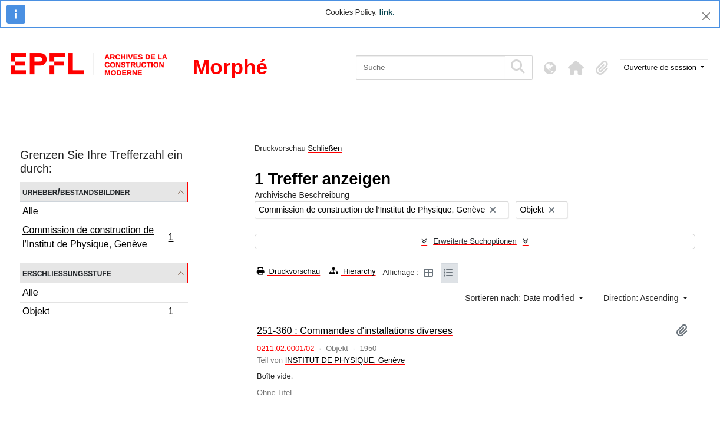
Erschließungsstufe (66, 273)
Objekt (98, 312)
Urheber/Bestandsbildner (76, 191)
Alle (30, 211)
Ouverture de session (661, 67)
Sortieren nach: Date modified (520, 298)
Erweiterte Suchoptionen (475, 241)
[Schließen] (706, 16)
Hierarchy (352, 271)
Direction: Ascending (642, 298)
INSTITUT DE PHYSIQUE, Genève (345, 360)
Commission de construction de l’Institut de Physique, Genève (98, 237)
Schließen (325, 148)
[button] (576, 68)
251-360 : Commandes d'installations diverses (355, 330)
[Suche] (430, 67)
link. (387, 12)
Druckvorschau (288, 271)
